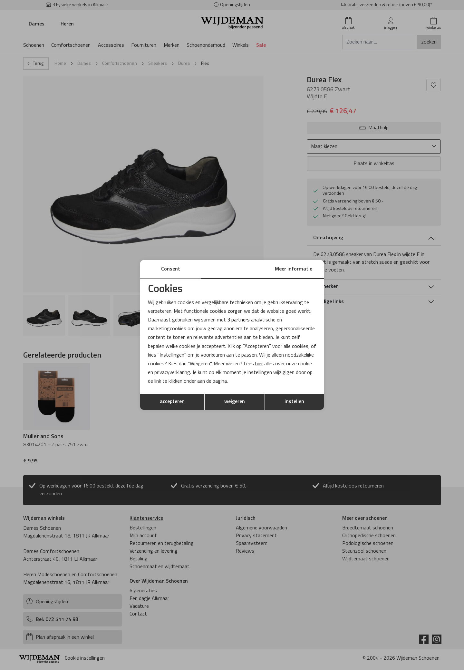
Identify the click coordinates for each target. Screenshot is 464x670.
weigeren (234, 401)
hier (259, 364)
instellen (294, 401)
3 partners (238, 320)
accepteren (172, 401)
